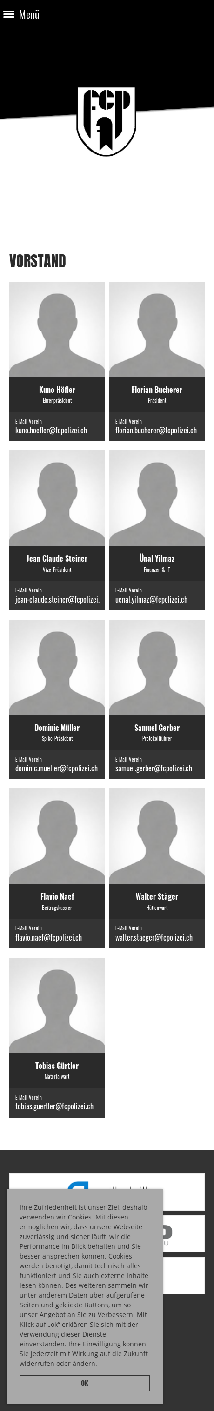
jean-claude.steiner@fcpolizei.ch (60, 599)
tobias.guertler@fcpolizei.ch (54, 1106)
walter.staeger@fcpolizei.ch (154, 937)
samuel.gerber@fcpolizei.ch (153, 768)
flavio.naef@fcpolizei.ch (48, 937)
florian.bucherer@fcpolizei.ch (156, 430)
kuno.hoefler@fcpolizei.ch (51, 430)
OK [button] (84, 1383)
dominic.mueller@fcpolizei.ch (56, 768)
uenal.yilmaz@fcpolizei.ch (151, 599)
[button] (100, 1365)
